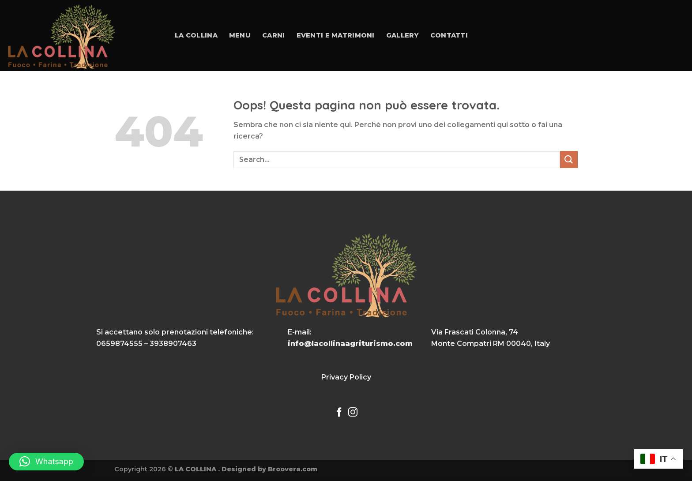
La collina (196, 35)
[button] (46, 461)
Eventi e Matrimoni (336, 35)
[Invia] (569, 159)
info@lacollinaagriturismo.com (350, 343)
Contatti (449, 35)
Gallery (402, 35)
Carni (273, 35)
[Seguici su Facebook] (339, 413)
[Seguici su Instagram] (352, 413)
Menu (240, 35)
